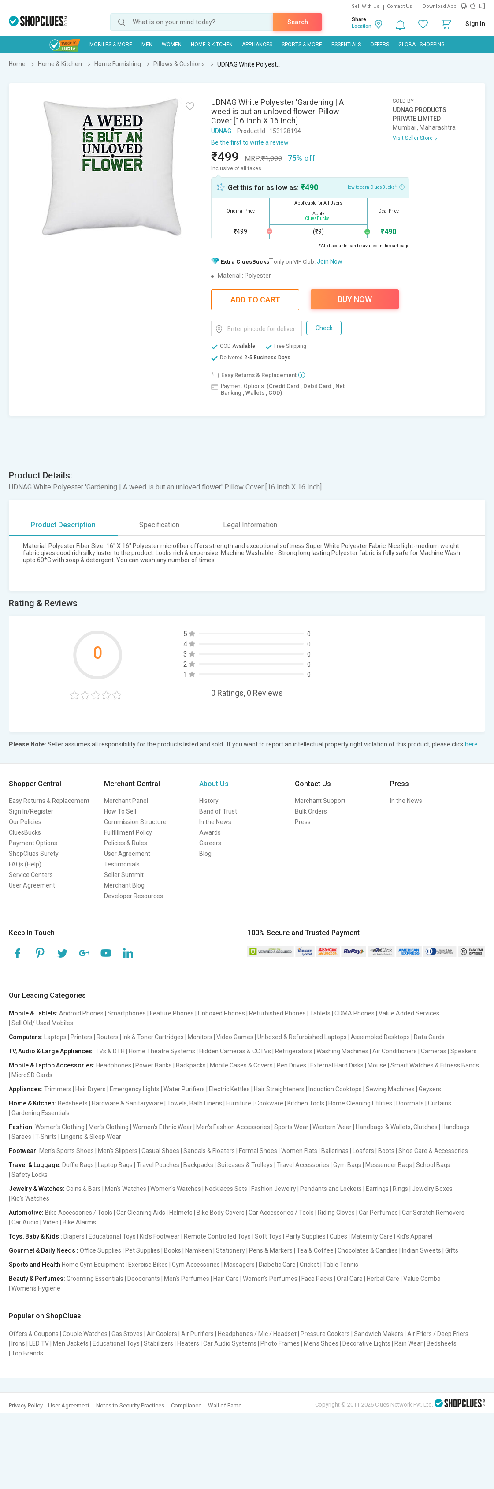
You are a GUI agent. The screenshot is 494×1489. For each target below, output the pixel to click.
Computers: (26, 1037)
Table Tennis (340, 1264)
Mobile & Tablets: (33, 1013)
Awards (210, 832)
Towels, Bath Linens (194, 1103)
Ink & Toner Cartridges (153, 1037)
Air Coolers (162, 1333)
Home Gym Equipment (93, 1264)
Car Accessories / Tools (281, 1212)
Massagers (239, 1264)
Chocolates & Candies (368, 1250)
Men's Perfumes (186, 1278)
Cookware (269, 1103)
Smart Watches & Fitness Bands (434, 1065)
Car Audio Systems (229, 1343)
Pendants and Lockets (331, 1188)
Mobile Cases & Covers (241, 1065)
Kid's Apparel (414, 1236)
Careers (210, 843)
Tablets (320, 1013)
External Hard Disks (337, 1065)
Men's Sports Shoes (66, 1150)
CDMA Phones (354, 1013)
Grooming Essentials (95, 1278)
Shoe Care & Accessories (433, 1150)
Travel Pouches (158, 1164)
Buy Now (355, 299)
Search (297, 22)
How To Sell (120, 811)
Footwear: (23, 1150)
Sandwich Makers (378, 1333)
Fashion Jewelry (273, 1188)
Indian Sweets (421, 1250)
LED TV (39, 1343)
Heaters (188, 1343)
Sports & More (302, 44)
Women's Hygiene (35, 1288)
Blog (205, 853)
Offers (379, 44)
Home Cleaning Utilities (360, 1103)
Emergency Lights (135, 1089)
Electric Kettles (229, 1089)
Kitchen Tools (305, 1103)
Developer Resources (133, 895)
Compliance (186, 1405)
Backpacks (191, 1065)
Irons (18, 1343)
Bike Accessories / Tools (78, 1212)
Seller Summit (124, 874)
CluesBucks (25, 832)
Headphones (113, 1065)
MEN (146, 44)
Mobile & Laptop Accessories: (52, 1065)
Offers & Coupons (34, 1333)
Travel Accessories (303, 1164)
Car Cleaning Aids (140, 1212)
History (209, 800)
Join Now (329, 261)
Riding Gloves (336, 1212)
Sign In (475, 23)
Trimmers (57, 1089)
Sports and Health (34, 1264)
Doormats (410, 1103)
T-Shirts (46, 1136)
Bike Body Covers (221, 1212)
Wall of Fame (224, 1405)
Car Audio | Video (35, 1222)
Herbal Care (383, 1278)
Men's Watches (125, 1188)
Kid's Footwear (160, 1236)
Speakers (463, 1051)
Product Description (63, 525)
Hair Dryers (90, 1089)
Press (303, 821)
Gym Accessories (196, 1264)
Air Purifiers (197, 1333)
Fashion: (21, 1127)
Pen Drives (291, 1065)
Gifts (451, 1250)
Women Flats (299, 1150)
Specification (159, 525)
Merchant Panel (126, 800)
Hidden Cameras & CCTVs (235, 1051)
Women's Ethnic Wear (162, 1127)
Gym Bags (347, 1164)
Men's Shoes (321, 1343)
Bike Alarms (79, 1222)
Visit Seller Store (413, 138)
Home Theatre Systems (162, 1051)
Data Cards (429, 1037)
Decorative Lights (366, 1343)
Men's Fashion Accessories (233, 1127)
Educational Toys (112, 1236)
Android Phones (81, 1013)
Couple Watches (85, 1333)
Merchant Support (320, 800)
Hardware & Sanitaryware (127, 1103)
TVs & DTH (110, 1051)
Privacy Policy (26, 1405)
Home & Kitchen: (32, 1103)
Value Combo (422, 1278)
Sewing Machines (390, 1089)
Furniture (238, 1103)
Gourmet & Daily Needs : (43, 1250)
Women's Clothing (60, 1127)
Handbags (456, 1127)
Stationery (230, 1250)
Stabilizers (158, 1343)
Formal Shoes (258, 1150)
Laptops (55, 1037)
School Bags (433, 1164)
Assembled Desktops (380, 1037)
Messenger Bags (388, 1164)
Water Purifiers (184, 1089)
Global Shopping (421, 44)
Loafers (363, 1150)
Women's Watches (175, 1188)
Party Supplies (306, 1236)
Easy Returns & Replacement (49, 800)
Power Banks (153, 1065)
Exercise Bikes (148, 1264)
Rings (400, 1188)
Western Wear (332, 1127)
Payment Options (33, 843)
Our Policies (25, 821)
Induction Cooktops (335, 1089)
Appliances (257, 44)
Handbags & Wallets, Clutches (397, 1127)
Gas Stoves (127, 1333)
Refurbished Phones (277, 1013)
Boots (386, 1150)
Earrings (377, 1188)
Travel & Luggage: (35, 1164)
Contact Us (399, 6)
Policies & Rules (125, 843)
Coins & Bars (83, 1188)
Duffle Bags (78, 1164)
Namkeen (198, 1250)
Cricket (309, 1264)
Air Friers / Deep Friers (437, 1333)
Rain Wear (408, 1343)
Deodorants (143, 1278)
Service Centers (31, 874)
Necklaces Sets (226, 1188)
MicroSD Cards (31, 1074)
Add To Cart (255, 299)
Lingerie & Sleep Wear (91, 1136)
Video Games (234, 1037)
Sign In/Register (31, 811)
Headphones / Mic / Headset (257, 1333)
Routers (108, 1037)
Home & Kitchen (212, 44)
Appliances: (26, 1089)
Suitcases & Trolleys (245, 1164)
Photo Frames (280, 1343)
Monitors (200, 1037)
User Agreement (32, 885)
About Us (214, 784)
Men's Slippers (117, 1150)
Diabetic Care (277, 1264)
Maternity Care (372, 1236)
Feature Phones (172, 1013)
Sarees (21, 1136)
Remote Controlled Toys (217, 1236)
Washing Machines (342, 1051)
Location (361, 26)
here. (472, 744)
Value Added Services (409, 1013)
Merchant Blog (124, 885)
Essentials (346, 44)
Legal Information (250, 525)
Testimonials (122, 864)
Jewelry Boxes (432, 1188)
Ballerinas (335, 1150)
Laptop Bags (115, 1164)
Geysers (430, 1089)
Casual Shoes (160, 1150)
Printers (82, 1037)
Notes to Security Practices (130, 1405)
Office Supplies (100, 1250)
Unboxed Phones (221, 1013)
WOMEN (172, 44)
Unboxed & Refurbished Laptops (302, 1037)
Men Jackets (71, 1343)
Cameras (433, 1051)
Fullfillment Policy (128, 832)
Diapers (74, 1236)
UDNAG (221, 130)
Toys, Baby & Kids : (35, 1236)
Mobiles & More (110, 44)
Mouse (377, 1065)
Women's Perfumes (270, 1278)
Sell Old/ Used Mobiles (42, 1022)
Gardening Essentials (40, 1112)
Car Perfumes (378, 1212)
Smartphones (127, 1013)
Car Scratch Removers (433, 1212)
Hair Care (226, 1278)
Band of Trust (218, 811)
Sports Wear (291, 1127)
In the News (215, 821)
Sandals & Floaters (209, 1150)
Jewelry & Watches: (37, 1188)
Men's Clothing (109, 1127)
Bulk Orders (311, 811)
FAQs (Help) (25, 864)
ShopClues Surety (34, 853)
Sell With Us (365, 6)
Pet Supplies (142, 1250)
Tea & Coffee (315, 1250)
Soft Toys (268, 1236)
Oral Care (350, 1278)
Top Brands (27, 1353)
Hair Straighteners (279, 1089)
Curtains (439, 1103)
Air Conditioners (394, 1051)
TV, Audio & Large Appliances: (51, 1051)
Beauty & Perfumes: (37, 1278)
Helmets (181, 1212)
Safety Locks (29, 1174)
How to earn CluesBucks (375, 186)
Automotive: (26, 1212)
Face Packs (317, 1278)
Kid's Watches (30, 1198)
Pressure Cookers (325, 1333)
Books (172, 1250)
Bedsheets (73, 1103)
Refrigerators (293, 1051)
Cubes (338, 1236)
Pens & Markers (271, 1250)
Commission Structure (135, 821)
